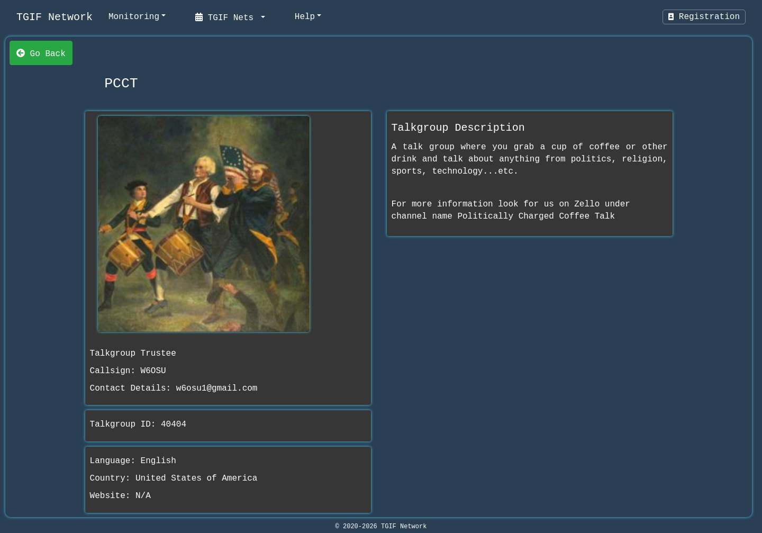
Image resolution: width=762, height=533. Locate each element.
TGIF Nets (227, 16)
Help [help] (305, 17)
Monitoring (133, 17)
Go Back (41, 52)
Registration (704, 17)
